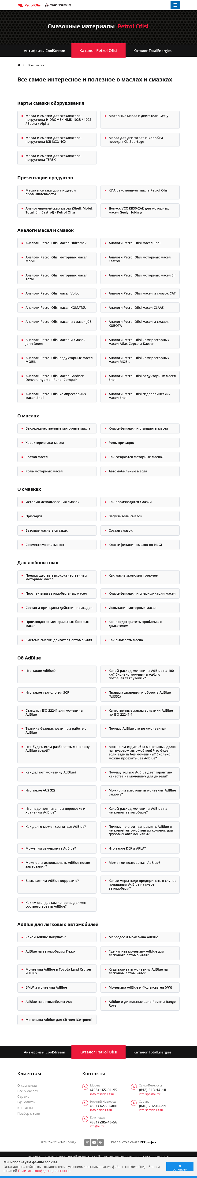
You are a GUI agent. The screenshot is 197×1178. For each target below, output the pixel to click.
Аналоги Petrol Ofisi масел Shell (135, 243)
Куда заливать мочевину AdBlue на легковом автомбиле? (138, 971)
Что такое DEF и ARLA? (127, 848)
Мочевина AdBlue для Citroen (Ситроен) (59, 1019)
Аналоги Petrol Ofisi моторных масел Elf (142, 275)
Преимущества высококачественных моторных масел (56, 577)
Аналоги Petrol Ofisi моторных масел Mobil (57, 259)
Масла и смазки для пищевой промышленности (51, 192)
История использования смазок (52, 502)
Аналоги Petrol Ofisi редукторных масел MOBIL (59, 360)
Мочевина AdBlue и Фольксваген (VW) (140, 987)
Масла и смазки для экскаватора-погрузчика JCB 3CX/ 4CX (54, 140)
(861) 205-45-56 (103, 1122)
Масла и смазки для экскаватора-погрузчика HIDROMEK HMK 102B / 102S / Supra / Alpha (58, 120)
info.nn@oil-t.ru (101, 1110)
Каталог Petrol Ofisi (98, 50)
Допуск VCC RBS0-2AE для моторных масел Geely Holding (139, 210)
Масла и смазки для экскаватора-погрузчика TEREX (54, 158)
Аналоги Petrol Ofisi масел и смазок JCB (59, 321)
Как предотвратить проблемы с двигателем (135, 623)
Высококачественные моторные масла (58, 428)
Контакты (25, 1107)
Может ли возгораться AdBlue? (134, 862)
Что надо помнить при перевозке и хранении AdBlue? (55, 810)
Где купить (26, 1102)
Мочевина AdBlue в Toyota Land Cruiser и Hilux (58, 971)
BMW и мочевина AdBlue (46, 987)
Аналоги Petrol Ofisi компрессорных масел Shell (56, 396)
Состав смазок (121, 530)
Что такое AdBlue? (41, 670)
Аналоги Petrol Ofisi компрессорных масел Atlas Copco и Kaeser (139, 342)
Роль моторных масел (44, 471)
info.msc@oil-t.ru (102, 1094)
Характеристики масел (45, 442)
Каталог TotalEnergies (152, 50)
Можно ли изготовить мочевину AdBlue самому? (142, 792)
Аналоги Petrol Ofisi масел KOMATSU (56, 307)
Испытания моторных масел (132, 607)
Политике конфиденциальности (44, 1170)
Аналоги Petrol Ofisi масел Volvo (52, 293)
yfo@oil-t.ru (98, 1126)
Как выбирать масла (126, 640)
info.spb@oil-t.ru (150, 1094)
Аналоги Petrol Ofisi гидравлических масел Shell (140, 396)
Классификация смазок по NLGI (135, 544)
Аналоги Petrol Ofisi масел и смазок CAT (142, 293)
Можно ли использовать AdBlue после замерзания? (58, 864)
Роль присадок (121, 442)
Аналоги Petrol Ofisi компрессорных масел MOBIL (139, 360)
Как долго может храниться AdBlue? (56, 826)
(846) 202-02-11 (152, 1106)
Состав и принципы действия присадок (59, 607)
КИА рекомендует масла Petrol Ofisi (138, 190)
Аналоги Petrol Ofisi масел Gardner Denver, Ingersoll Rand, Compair (55, 378)
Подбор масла (28, 1113)
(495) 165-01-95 (103, 1090)
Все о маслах (27, 1091)
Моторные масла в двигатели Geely (138, 116)
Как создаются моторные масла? (136, 457)
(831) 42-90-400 (103, 1106)
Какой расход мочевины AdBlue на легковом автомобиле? (138, 810)
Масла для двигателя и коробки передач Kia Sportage (136, 140)
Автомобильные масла (128, 471)
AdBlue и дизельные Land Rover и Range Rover (142, 1003)
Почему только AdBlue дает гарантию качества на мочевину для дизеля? (140, 774)
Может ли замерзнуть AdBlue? (51, 848)
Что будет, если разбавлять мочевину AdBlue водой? (58, 748)
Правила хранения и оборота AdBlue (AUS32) (140, 694)
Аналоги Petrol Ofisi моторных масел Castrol (140, 259)
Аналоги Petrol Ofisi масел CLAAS (136, 307)
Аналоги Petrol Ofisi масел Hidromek (56, 243)
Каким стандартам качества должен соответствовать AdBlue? (56, 904)
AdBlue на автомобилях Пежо (50, 951)
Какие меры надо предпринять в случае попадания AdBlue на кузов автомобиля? (142, 884)
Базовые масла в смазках (47, 530)
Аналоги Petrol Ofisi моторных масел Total (57, 277)
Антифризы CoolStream (44, 50)
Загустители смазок (125, 516)
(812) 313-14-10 (152, 1090)
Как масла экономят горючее (133, 575)
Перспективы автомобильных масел (56, 593)
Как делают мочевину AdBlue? (51, 772)
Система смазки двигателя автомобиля (59, 640)
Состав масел (37, 457)
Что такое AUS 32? (40, 790)
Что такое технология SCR (47, 692)
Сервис (23, 1096)
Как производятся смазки (130, 502)
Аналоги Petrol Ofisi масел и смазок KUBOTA (139, 323)
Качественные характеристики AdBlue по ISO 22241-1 (141, 712)
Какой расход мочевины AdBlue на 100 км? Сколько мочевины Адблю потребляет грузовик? (141, 674)
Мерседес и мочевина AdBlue (133, 937)
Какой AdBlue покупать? (46, 937)
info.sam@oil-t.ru (151, 1110)
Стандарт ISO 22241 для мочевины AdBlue (54, 712)
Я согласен (180, 1167)
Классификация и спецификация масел (142, 593)
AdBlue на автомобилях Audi (49, 1001)
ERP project (148, 1142)
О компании (27, 1085)
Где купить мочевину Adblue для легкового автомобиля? (136, 953)
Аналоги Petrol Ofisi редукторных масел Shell (142, 378)
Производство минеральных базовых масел (57, 623)
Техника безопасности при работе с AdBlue (56, 730)
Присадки (34, 516)
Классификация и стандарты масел (138, 428)
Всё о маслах (37, 65)
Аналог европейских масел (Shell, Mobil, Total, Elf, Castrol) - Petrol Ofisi (59, 210)
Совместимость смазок (45, 544)
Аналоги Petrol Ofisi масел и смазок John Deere (55, 342)
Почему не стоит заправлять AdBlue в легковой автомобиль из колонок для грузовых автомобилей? (141, 830)
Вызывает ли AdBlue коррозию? (52, 880)
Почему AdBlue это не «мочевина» (138, 728)
